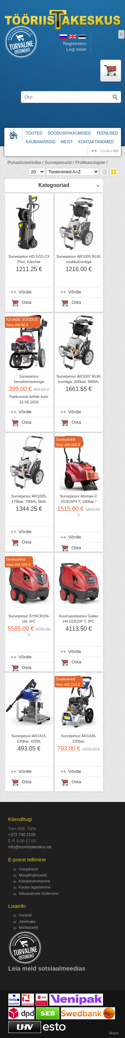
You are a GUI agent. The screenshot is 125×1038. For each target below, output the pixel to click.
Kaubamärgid (41, 142)
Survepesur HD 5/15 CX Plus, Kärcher (29, 259)
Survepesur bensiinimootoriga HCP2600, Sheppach (29, 381)
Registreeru (74, 43)
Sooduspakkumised (69, 133)
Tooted (34, 133)
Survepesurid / (59, 162)
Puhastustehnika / (26, 162)
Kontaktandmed (96, 142)
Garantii (25, 915)
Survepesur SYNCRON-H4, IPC (29, 618)
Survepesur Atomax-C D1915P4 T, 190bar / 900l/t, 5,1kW (79, 501)
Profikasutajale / (91, 162)
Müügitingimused (33, 875)
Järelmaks (27, 921)
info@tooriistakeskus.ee (30, 847)
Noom (114, 1033)
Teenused (107, 133)
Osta (27, 302)
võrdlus (109, 151)
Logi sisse (76, 49)
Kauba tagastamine (35, 887)
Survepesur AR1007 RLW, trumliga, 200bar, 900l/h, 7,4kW (78, 381)
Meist (67, 142)
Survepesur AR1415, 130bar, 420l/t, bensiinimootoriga (29, 741)
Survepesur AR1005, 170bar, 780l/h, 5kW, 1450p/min (29, 501)
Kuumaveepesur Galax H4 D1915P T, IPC (78, 618)
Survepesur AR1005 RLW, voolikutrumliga (78, 259)
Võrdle (25, 291)
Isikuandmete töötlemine (39, 893)
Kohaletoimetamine (34, 881)
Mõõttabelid (28, 927)
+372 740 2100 (22, 834)
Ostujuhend (28, 869)
